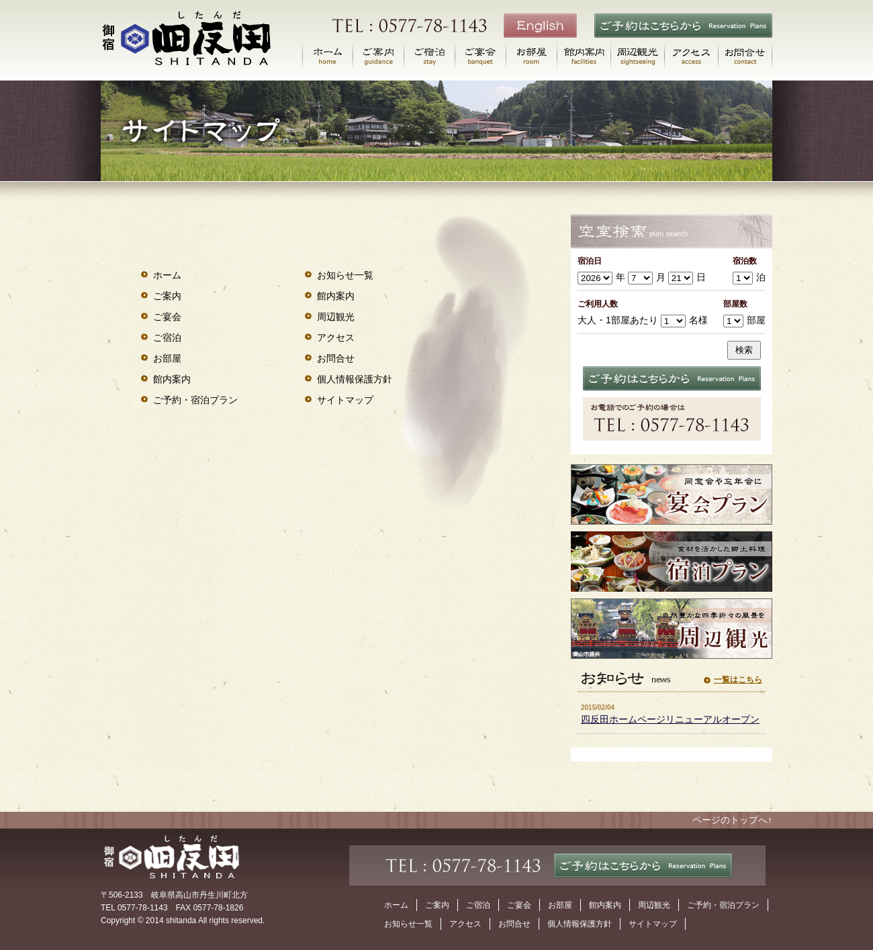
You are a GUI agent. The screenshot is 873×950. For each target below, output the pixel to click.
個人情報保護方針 (354, 379)
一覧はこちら (738, 679)
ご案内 (167, 296)
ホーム (167, 275)
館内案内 (172, 379)
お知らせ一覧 (345, 275)
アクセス (336, 337)
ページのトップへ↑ (732, 819)
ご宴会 (167, 316)
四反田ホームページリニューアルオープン (670, 719)
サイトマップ (345, 399)
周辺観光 (336, 316)
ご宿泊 (167, 337)
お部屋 (167, 358)
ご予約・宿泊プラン (195, 399)
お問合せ (336, 358)
